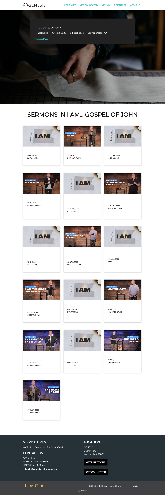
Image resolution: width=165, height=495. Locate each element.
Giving (106, 5)
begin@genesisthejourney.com (41, 469)
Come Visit (70, 5)
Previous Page (40, 39)
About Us (135, 5)
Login (135, 486)
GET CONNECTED (96, 472)
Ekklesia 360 (82, 491)
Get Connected (89, 5)
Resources (120, 5)
